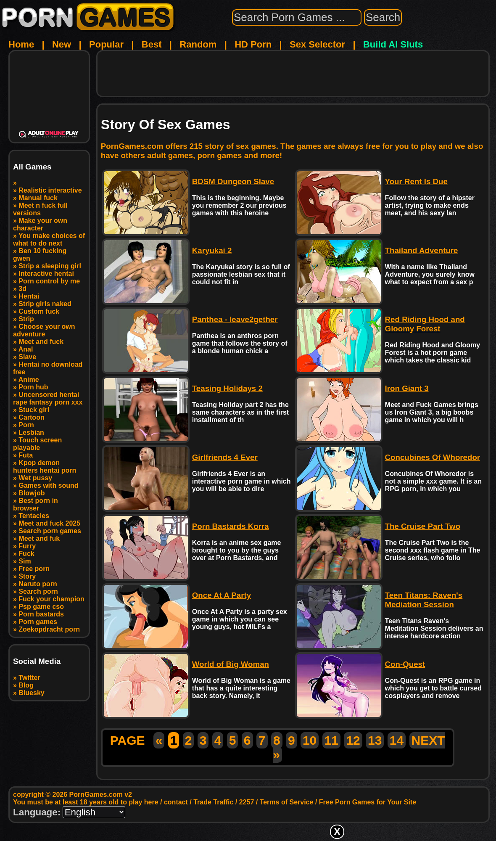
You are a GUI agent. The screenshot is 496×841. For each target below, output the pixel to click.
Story (27, 576)
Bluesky (31, 692)
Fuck (26, 553)
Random (197, 44)
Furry (27, 546)
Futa (25, 455)
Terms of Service (287, 802)
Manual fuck (37, 197)
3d (22, 288)
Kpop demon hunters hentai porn (44, 466)
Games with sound (48, 485)
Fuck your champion (51, 599)
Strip (26, 319)
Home (21, 44)
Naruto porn (37, 583)
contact (176, 802)
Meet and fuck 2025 (49, 523)
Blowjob (31, 493)
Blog (26, 685)
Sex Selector (317, 44)
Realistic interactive (50, 190)
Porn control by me (49, 281)
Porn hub (33, 387)
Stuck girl (33, 409)
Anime (28, 379)
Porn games (37, 621)
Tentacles (33, 515)
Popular (106, 44)
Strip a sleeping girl (49, 266)
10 (310, 740)
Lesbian (31, 432)
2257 (246, 802)
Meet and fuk (39, 538)
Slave (27, 356)
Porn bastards (41, 614)
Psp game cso (41, 606)
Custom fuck (38, 311)
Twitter (29, 677)
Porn (26, 424)
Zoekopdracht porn (49, 629)
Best (152, 44)
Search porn (38, 591)
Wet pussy (35, 477)
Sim (24, 561)
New (61, 44)
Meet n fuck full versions (40, 209)
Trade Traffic (213, 802)
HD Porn (253, 44)
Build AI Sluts (393, 44)
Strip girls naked (44, 303)
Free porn (34, 568)
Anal (25, 349)
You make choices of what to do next (49, 239)
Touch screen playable (37, 443)
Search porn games (49, 530)
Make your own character (40, 224)
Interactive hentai (46, 273)
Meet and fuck (40, 341)
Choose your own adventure (44, 330)
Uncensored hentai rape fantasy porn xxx (47, 398)
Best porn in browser (35, 504)
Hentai (28, 296)
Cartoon (31, 417)
